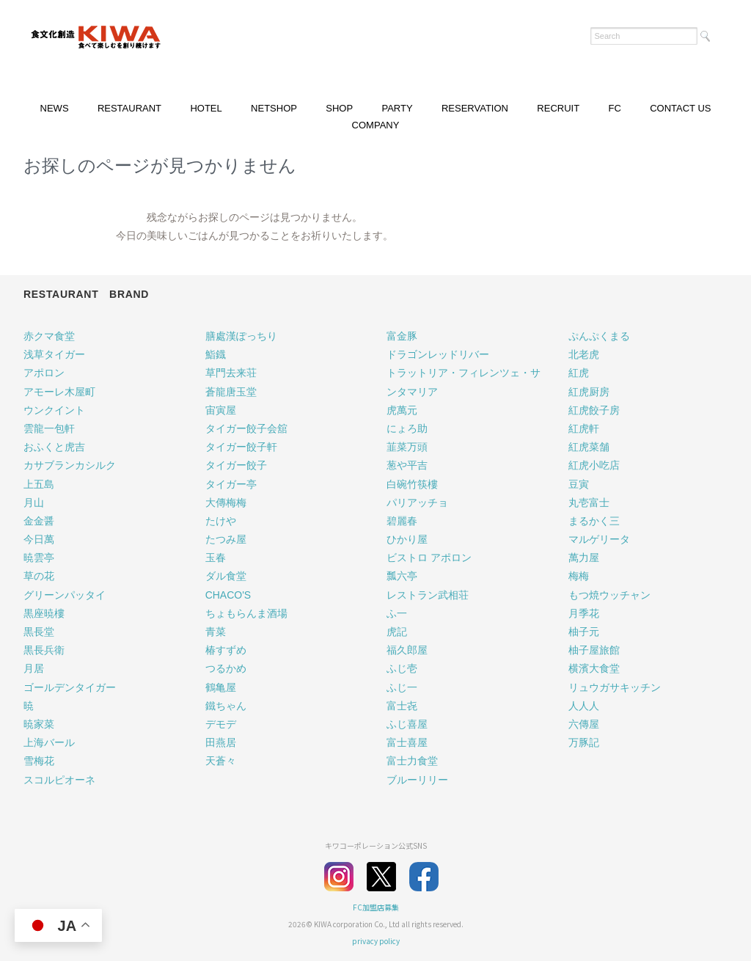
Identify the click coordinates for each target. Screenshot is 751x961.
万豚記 (583, 742)
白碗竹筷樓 (412, 484)
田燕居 (220, 742)
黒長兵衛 (44, 650)
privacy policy (376, 940)
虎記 (397, 631)
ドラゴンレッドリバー (438, 354)
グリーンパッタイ (64, 595)
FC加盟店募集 (376, 907)
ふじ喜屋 (407, 724)
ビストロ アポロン (429, 557)
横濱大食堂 (594, 668)
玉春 (215, 557)
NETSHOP (274, 108)
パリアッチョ (417, 502)
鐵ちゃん (225, 706)
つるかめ (225, 668)
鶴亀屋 (220, 687)
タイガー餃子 (236, 465)
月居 (33, 668)
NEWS (54, 108)
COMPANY (376, 125)
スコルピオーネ (59, 780)
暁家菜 (38, 724)
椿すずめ (225, 650)
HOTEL (205, 108)
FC (614, 108)
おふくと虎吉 (54, 447)
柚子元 (583, 631)
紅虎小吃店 (594, 465)
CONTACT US (680, 108)
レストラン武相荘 (428, 595)
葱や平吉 (407, 465)
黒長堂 (38, 631)
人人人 (583, 706)
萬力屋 (583, 557)
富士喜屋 (407, 742)
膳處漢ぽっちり (241, 336)
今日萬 (38, 539)
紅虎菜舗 (588, 447)
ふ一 (397, 613)
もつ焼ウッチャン (609, 595)
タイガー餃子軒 (241, 447)
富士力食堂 (412, 761)
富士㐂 (402, 706)
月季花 (583, 613)
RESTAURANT (129, 108)
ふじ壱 (402, 668)
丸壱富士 (588, 502)
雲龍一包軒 (49, 428)
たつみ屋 (225, 539)
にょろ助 (407, 428)
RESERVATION (475, 108)
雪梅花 (38, 761)
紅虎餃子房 (594, 410)
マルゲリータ (599, 539)
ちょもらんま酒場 (246, 613)
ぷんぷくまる (599, 336)
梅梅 (578, 576)
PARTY (396, 108)
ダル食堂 (225, 576)
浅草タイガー (54, 354)
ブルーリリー (417, 780)
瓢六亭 (402, 576)
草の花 (38, 576)
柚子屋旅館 (594, 650)
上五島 (38, 484)
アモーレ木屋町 (59, 392)
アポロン (44, 373)
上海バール (49, 742)
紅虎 (578, 373)
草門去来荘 (231, 373)
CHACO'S (228, 595)
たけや (220, 521)
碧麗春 (402, 521)
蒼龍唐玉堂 (231, 392)
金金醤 (38, 521)
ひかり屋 (407, 539)
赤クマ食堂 (49, 336)
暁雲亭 (38, 557)
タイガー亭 (231, 484)
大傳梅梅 (225, 502)
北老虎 (583, 354)
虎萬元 (402, 410)
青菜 (215, 631)
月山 (33, 502)
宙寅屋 (220, 410)
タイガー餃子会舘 (246, 428)
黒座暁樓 (44, 613)
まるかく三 (594, 521)
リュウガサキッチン (614, 687)
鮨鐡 (215, 354)
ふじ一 (402, 687)
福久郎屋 (407, 650)
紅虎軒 (583, 428)
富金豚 (402, 336)
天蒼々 (220, 761)
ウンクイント (54, 410)
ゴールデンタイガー (69, 687)
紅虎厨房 (588, 392)
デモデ (220, 724)
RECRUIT (558, 108)
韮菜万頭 (407, 447)
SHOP (339, 108)
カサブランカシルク (69, 465)
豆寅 (578, 484)
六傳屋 (583, 724)
